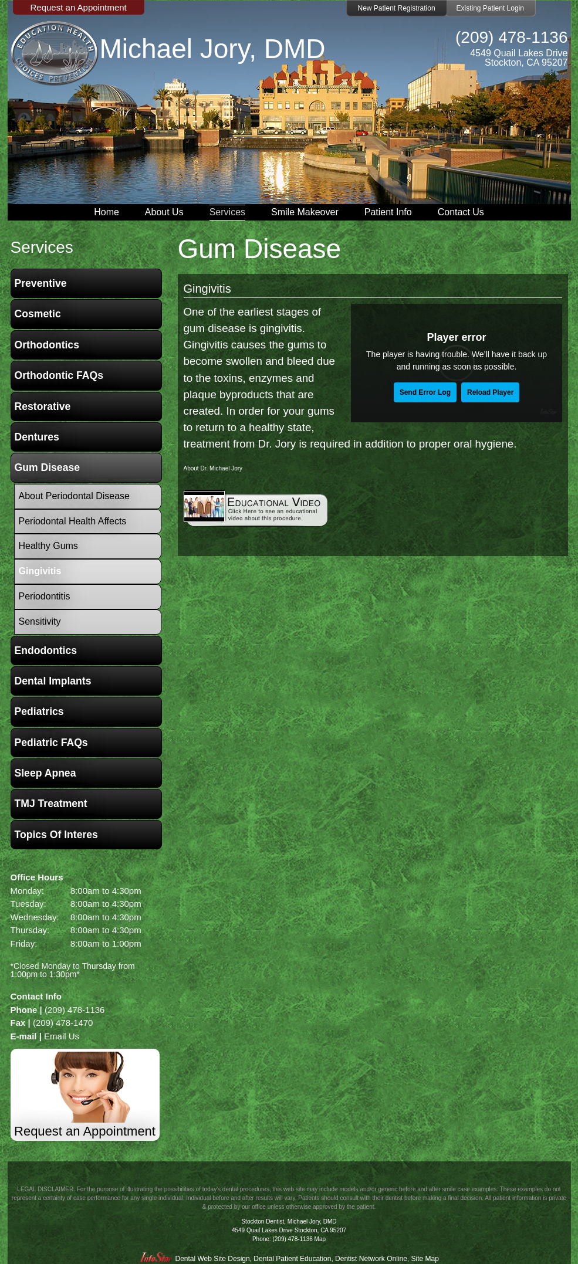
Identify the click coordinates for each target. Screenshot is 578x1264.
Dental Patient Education (292, 1259)
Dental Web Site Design (212, 1259)
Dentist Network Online (371, 1259)
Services (227, 212)
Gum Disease (47, 467)
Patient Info (388, 212)
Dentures (37, 437)
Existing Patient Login (490, 8)
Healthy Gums (48, 546)
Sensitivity (40, 621)
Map (320, 1239)
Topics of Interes (56, 835)
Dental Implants (53, 681)
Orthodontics (47, 345)
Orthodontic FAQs (59, 375)
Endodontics (46, 650)
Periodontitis (44, 596)
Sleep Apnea (45, 773)
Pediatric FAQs (51, 742)
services (42, 247)
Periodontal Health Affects (73, 521)
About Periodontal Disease (74, 496)
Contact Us (461, 212)
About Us (164, 212)
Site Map (425, 1259)
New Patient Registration (396, 8)
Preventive (41, 283)
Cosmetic (38, 314)
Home (106, 212)
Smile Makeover (305, 212)
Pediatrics (39, 711)
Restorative (43, 406)
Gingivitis (207, 288)
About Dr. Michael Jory (213, 468)
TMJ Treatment (51, 803)
